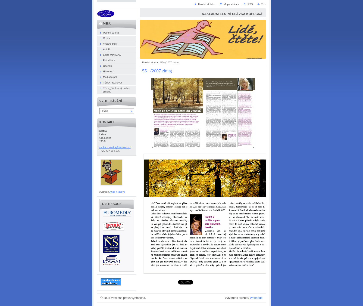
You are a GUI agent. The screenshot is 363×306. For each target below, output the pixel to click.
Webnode (256, 298)
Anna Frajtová (117, 191)
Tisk (263, 4)
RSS (250, 4)
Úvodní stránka (206, 4)
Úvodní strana (150, 62)
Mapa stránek (231, 4)
